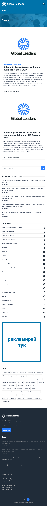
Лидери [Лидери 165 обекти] (14, 372)
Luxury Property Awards (8, 268)
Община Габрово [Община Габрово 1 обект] (7, 388)
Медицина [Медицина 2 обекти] (12, 382)
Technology (5, 284)
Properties (5, 276)
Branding (4, 247)
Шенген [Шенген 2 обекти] (11, 379)
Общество (5, 312)
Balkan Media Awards (8, 235)
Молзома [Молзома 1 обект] (5, 395)
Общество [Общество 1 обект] (21, 385)
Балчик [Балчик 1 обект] (4, 385)
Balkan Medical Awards (8, 239)
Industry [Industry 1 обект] (13, 395)
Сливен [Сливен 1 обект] (26, 392)
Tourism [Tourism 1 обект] (21, 395)
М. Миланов (30, 502)
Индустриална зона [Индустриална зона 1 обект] (16, 392)
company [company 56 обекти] (22, 376)
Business (4, 251)
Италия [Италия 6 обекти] (4, 379)
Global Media (7, 64)
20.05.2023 (16, 91)
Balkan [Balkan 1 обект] (27, 395)
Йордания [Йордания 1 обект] (38, 398)
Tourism (4, 288)
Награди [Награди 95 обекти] (40, 372)
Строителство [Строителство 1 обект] (6, 401)
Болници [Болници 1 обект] (34, 382)
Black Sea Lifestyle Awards (9, 243)
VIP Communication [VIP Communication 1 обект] (38, 395)
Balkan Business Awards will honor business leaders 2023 (22, 68)
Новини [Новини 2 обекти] (20, 382)
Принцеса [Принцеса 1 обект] (30, 398)
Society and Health (7, 280)
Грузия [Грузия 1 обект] (34, 388)
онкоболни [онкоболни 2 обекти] (25, 379)
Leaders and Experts (7, 264)
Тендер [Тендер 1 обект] (27, 388)
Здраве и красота (7, 300)
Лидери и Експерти (7, 304)
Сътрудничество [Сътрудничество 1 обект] (35, 392)
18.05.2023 (16, 157)
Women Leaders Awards (9, 292)
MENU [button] (23, 11)
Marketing (5, 272)
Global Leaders (7, 91)
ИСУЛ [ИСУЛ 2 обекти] (33, 379)
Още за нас (6, 430)
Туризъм (4, 316)
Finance (4, 255)
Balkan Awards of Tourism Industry (12, 227)
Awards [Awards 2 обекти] (5, 382)
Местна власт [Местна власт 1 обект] (30, 385)
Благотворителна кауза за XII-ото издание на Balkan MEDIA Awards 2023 (21, 135)
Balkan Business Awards (9, 231)
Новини (19, 64)
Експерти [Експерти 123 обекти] (22, 372)
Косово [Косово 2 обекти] (18, 379)
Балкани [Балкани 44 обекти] (38, 376)
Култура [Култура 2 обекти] (39, 379)
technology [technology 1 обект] (21, 398)
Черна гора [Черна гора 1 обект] (5, 392)
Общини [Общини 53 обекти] (31, 376)
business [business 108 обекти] (31, 372)
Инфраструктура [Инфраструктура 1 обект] (18, 388)
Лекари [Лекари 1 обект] (41, 382)
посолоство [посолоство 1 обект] (12, 385)
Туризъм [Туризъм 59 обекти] (14, 376)
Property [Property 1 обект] (12, 398)
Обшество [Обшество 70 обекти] (5, 376)
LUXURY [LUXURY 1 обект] (5, 398)
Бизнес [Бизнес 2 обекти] (27, 382)
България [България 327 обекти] (5, 372)
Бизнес (15, 64)
